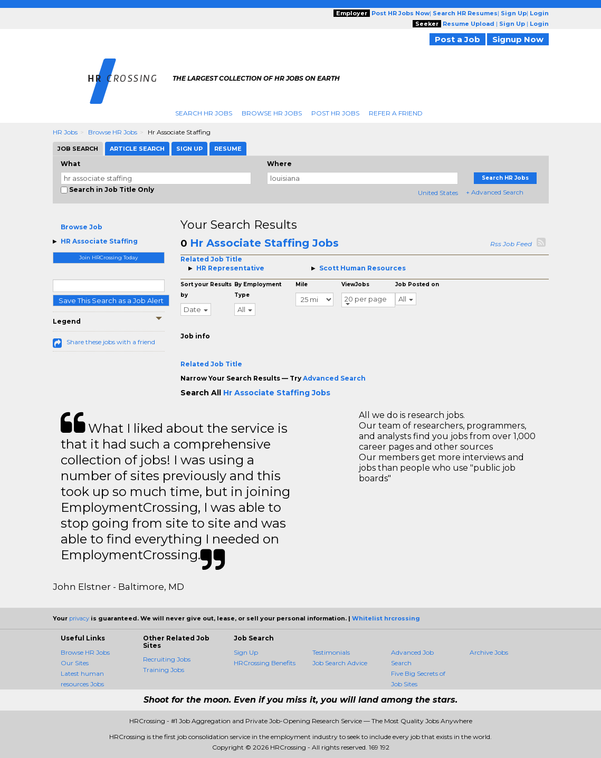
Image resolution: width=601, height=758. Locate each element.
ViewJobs (355, 284)
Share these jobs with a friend (110, 342)
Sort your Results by (206, 289)
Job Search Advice (339, 663)
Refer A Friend (396, 113)
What (70, 164)
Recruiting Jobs (166, 659)
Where (279, 164)
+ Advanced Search (494, 192)
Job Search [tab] (78, 148)
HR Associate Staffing (99, 241)
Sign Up (246, 652)
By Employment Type (257, 289)
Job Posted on (417, 284)
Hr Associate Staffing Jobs (264, 243)
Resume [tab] (228, 148)
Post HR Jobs (335, 113)
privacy (79, 618)
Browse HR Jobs (272, 113)
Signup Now (517, 39)
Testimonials (331, 652)
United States (438, 193)
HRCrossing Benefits (264, 663)
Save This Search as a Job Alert (111, 300)
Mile (301, 284)
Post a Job (457, 39)
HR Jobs (65, 132)
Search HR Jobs (203, 113)
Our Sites (75, 663)
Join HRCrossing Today (108, 257)
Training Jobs (163, 670)
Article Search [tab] (137, 148)
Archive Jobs (489, 652)
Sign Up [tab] (189, 148)
